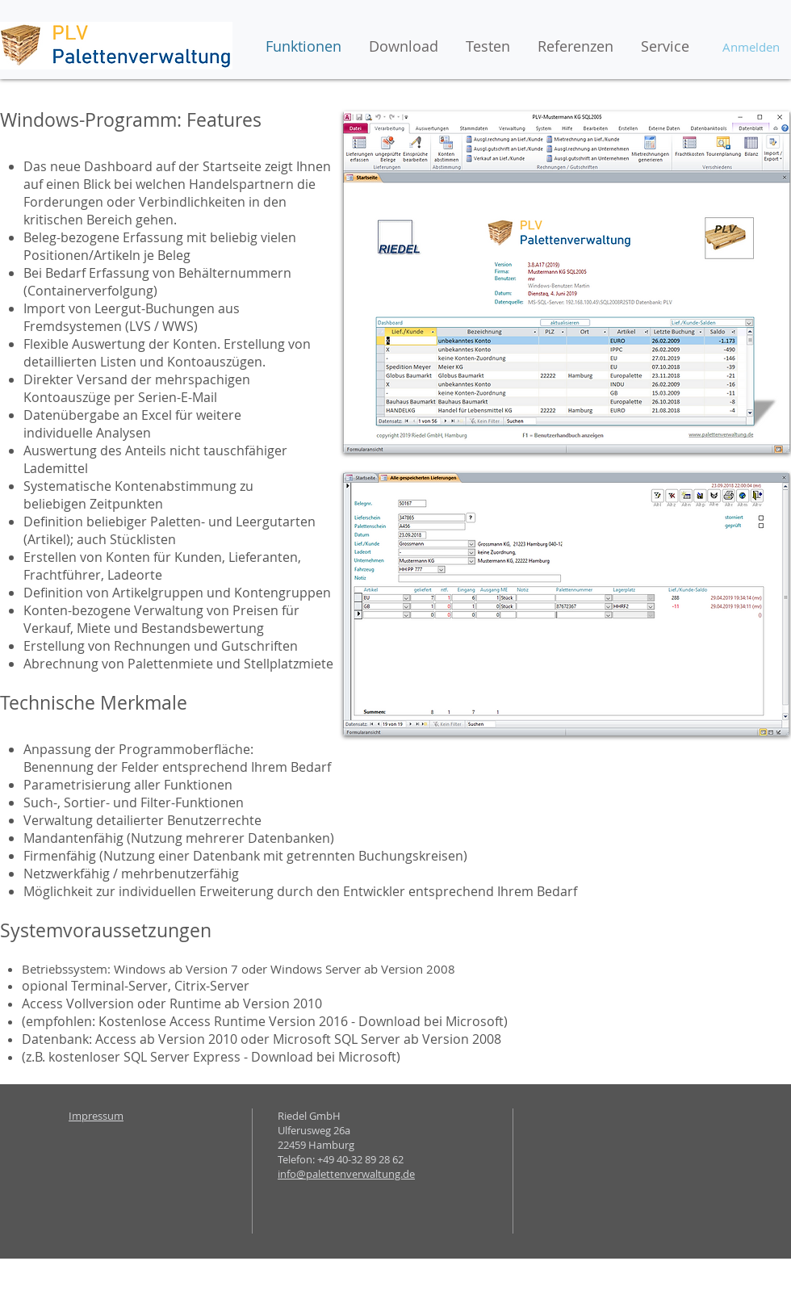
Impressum (96, 1115)
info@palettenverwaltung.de (346, 1174)
